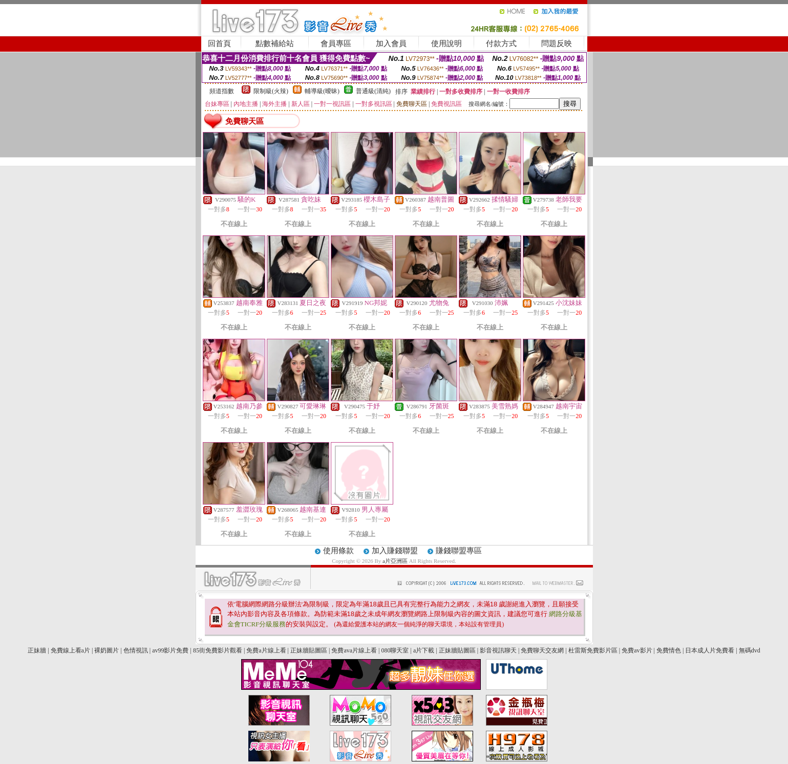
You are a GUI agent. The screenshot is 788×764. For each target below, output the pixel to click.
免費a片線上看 (266, 650)
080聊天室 (395, 650)
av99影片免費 (170, 650)
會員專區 (336, 43)
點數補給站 (274, 43)
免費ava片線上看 (354, 650)
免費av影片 (637, 650)
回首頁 (219, 43)
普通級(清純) (373, 91)
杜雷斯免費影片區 (592, 650)
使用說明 (446, 43)
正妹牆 (37, 650)
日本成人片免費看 (709, 650)
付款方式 (501, 43)
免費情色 (668, 650)
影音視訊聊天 (498, 650)
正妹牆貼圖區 (308, 650)
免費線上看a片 (70, 650)
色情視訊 (135, 650)
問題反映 (556, 43)
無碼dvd (749, 650)
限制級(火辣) (270, 91)
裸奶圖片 (106, 650)
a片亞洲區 (395, 561)
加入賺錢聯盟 (395, 551)
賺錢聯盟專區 (459, 551)
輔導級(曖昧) (322, 91)
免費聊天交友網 (542, 650)
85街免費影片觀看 (217, 650)
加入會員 (391, 43)
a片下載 (423, 650)
